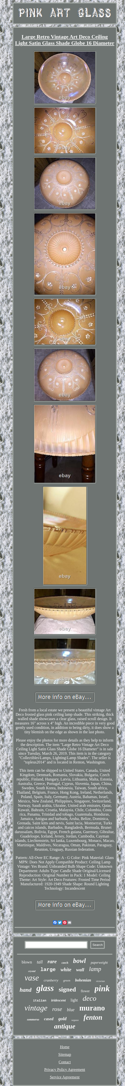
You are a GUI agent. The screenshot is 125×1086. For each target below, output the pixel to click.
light (74, 1000)
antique (64, 1026)
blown (27, 962)
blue (70, 1009)
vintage (36, 1007)
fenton (93, 1017)
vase (32, 977)
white (66, 969)
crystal (32, 971)
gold (62, 1018)
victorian (100, 981)
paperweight (99, 962)
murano (92, 1008)
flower (85, 991)
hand (26, 990)
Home (64, 1047)
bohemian (83, 980)
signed (67, 989)
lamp (95, 969)
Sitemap (64, 1054)
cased (49, 1019)
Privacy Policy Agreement (64, 1069)
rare (52, 961)
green (66, 980)
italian (39, 1000)
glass (45, 988)
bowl (79, 960)
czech (65, 962)
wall (80, 969)
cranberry (51, 980)
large (48, 969)
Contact (65, 1062)
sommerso (33, 1019)
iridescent (58, 1000)
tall (40, 962)
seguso (75, 1020)
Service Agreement (65, 1077)
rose (57, 1009)
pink (102, 988)
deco (90, 998)
